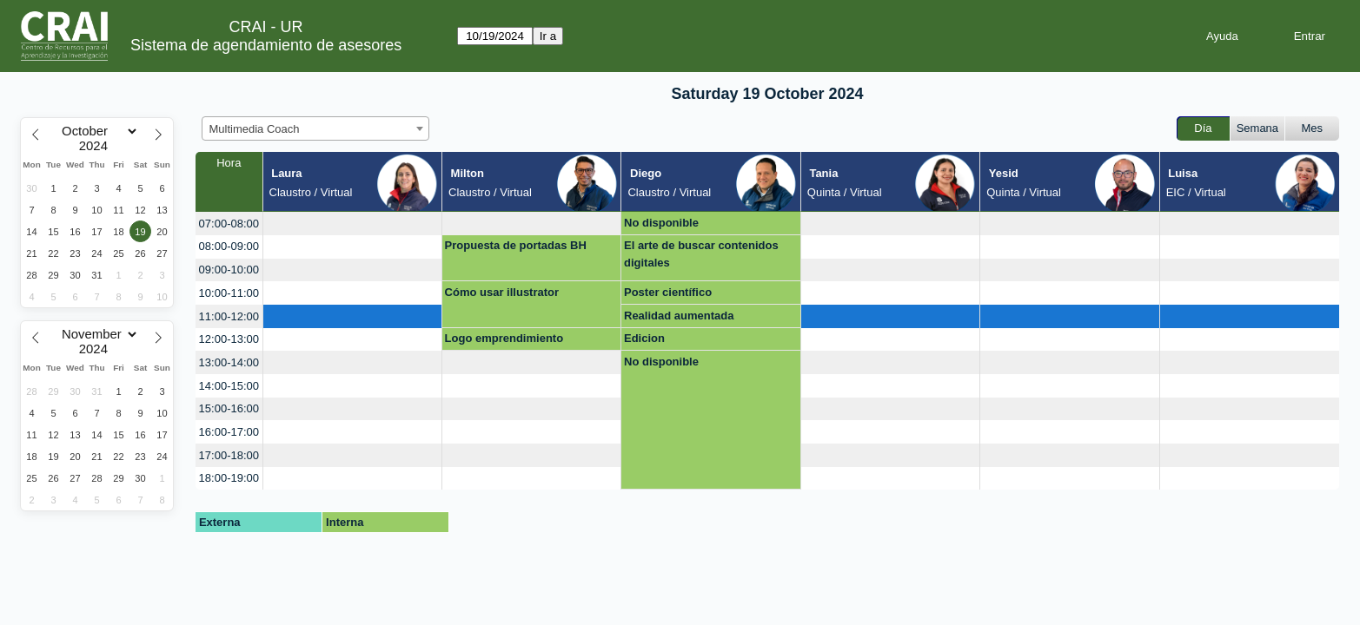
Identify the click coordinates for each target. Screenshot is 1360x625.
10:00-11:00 (229, 292)
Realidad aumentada (678, 315)
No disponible (661, 222)
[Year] (97, 146)
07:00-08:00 (229, 223)
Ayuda (1222, 36)
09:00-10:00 (229, 269)
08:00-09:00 (229, 246)
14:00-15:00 (229, 385)
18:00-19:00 (229, 477)
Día (1202, 128)
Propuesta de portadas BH (516, 245)
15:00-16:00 (229, 408)
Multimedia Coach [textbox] (254, 128)
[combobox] (315, 128)
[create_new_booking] (352, 223)
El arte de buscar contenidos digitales (701, 254)
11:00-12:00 (229, 316)
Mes (1313, 128)
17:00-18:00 (229, 455)
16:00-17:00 (229, 431)
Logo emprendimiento (504, 338)
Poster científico (668, 292)
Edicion (644, 338)
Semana (1257, 128)
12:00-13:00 (229, 338)
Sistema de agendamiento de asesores (265, 45)
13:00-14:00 (229, 362)
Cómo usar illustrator (502, 292)
